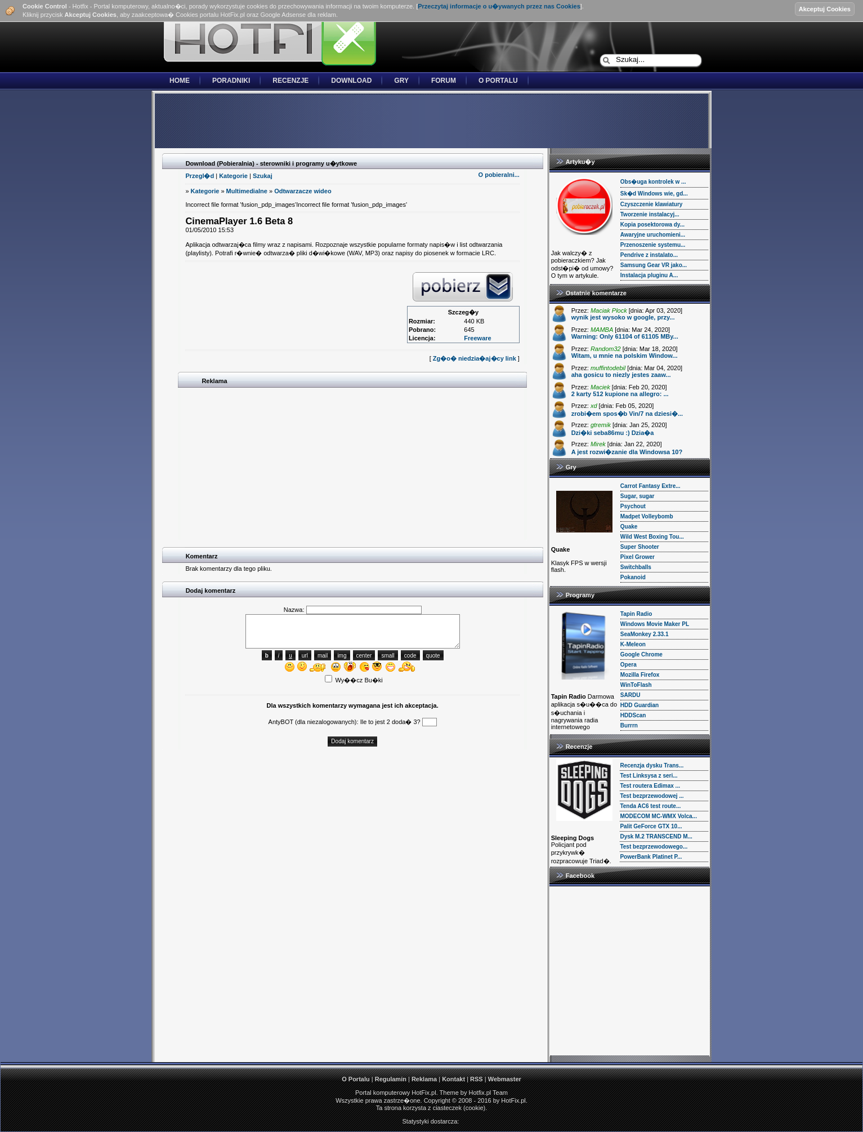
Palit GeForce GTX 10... (651, 826)
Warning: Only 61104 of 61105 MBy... (624, 336)
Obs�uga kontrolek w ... (653, 182)
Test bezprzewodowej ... (651, 796)
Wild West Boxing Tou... (652, 537)
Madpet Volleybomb (646, 516)
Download (351, 81)
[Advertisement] (432, 121)
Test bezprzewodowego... (653, 847)
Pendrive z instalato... (649, 255)
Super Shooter (639, 547)
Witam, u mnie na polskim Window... (624, 355)
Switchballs (635, 567)
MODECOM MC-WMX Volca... (658, 816)
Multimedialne (246, 191)
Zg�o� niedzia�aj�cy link (474, 358)
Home (179, 81)
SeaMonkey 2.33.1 (644, 634)
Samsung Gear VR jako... (653, 265)
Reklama (424, 1079)
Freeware (477, 338)
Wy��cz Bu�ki (354, 680)
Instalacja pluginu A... (649, 275)
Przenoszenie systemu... (653, 245)
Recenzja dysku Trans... (651, 765)
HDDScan (633, 715)
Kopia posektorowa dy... (652, 224)
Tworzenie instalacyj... (649, 214)
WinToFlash (636, 685)
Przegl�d (199, 175)
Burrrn (629, 725)
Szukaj (262, 175)
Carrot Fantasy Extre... (650, 486)
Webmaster (504, 1079)
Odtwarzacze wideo (302, 191)
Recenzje (290, 81)
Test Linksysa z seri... (648, 776)
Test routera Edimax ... (650, 786)
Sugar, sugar (637, 496)
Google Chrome (641, 654)
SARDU (630, 695)
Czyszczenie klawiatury (651, 204)
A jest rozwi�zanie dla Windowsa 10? (627, 452)
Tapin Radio (636, 614)
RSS (476, 1079)
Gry (401, 81)
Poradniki (231, 81)
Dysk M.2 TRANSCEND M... (656, 836)
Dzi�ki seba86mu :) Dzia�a (612, 432)
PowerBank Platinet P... (651, 857)
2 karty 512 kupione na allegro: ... (620, 393)
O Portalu (498, 81)
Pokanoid (633, 577)
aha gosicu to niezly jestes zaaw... (621, 374)
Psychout (633, 506)
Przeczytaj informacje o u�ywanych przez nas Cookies (499, 6)
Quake (629, 526)
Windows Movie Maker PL (654, 624)
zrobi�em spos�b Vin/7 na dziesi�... (627, 413)
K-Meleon (633, 644)
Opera (628, 665)
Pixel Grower (637, 557)
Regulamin (390, 1079)
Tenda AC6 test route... (650, 806)
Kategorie (233, 175)
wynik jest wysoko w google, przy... (623, 317)
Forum (443, 81)
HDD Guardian (639, 705)
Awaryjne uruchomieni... (652, 235)
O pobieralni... (499, 174)
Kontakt (453, 1079)
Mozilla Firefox (639, 675)
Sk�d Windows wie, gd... (654, 193)
